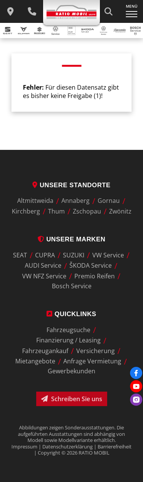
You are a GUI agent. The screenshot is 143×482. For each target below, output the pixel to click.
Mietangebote (35, 361)
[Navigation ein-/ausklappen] (131, 11)
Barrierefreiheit (115, 446)
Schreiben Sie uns (71, 399)
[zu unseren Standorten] (10, 11)
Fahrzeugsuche (68, 330)
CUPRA (45, 255)
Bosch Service (72, 286)
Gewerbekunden (71, 371)
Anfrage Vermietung (92, 361)
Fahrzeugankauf (45, 351)
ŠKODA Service (90, 266)
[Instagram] (136, 400)
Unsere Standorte (71, 185)
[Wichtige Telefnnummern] (31, 11)
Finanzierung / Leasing (68, 340)
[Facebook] (136, 373)
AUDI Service (43, 266)
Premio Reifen (94, 276)
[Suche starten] (108, 11)
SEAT (20, 255)
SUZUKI (73, 255)
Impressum (24, 446)
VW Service (108, 255)
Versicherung (95, 351)
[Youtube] (136, 386)
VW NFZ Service (44, 276)
